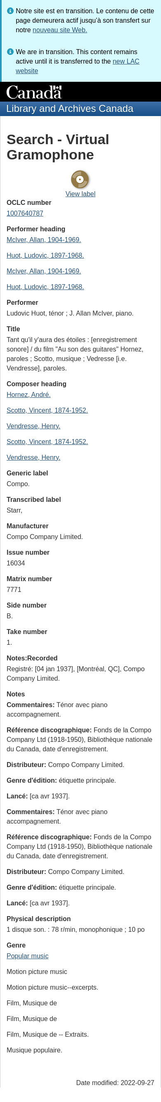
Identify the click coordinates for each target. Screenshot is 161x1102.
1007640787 (25, 213)
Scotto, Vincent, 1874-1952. (47, 410)
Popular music (27, 956)
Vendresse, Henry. (33, 426)
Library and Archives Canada (69, 108)
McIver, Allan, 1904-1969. (44, 239)
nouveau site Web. (60, 29)
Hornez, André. (29, 394)
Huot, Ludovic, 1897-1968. (45, 255)
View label (81, 193)
